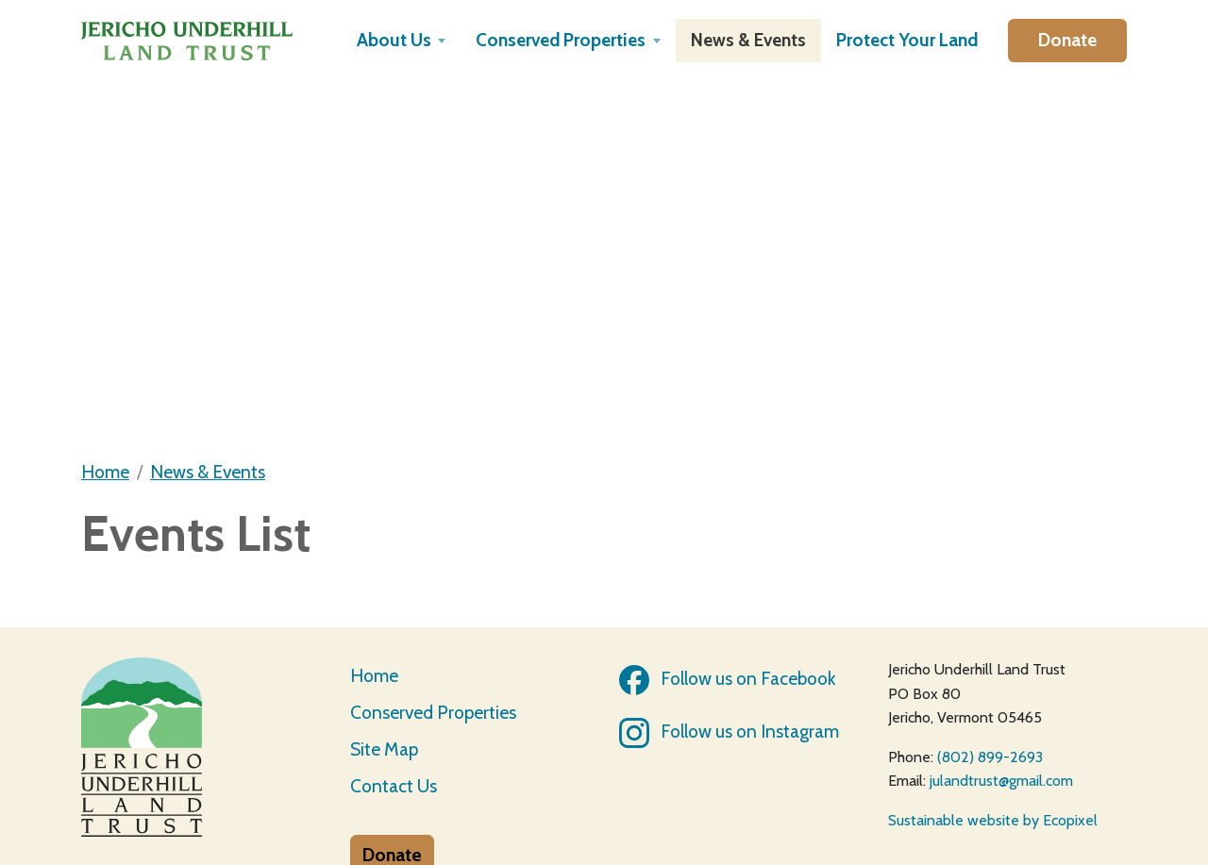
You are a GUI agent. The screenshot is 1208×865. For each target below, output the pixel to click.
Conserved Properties (433, 712)
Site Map (384, 749)
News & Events (207, 471)
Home (105, 471)
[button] (401, 40)
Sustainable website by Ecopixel (993, 820)
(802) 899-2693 (990, 757)
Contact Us (393, 785)
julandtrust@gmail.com (1001, 781)
